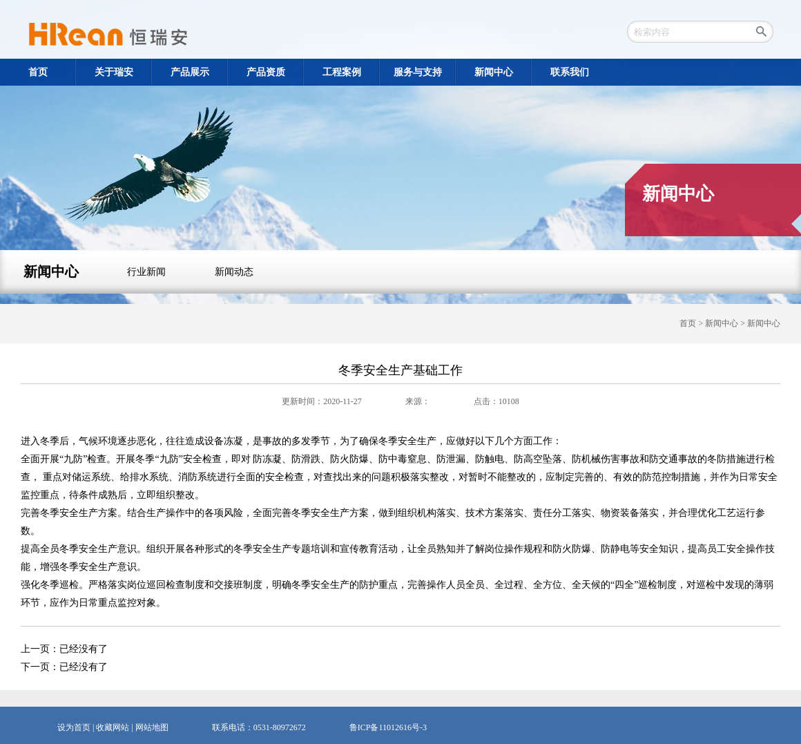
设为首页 (73, 727)
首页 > (692, 323)
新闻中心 (51, 271)
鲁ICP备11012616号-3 (388, 727)
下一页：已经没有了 (64, 667)
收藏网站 (112, 727)
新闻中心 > (726, 323)
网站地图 (151, 727)
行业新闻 (146, 272)
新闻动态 (234, 272)
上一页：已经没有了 (64, 649)
